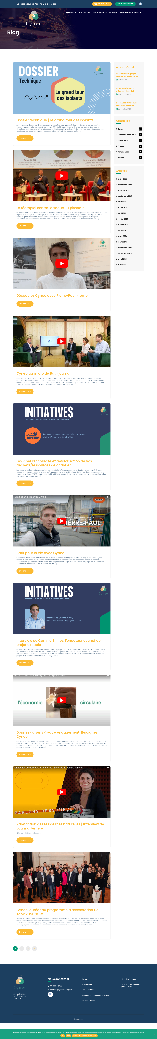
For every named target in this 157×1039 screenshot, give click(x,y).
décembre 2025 (125, 184)
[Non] (154, 1034)
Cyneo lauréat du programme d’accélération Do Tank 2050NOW (50, 927)
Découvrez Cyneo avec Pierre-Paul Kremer (59, 302)
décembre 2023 (125, 247)
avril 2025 (122, 213)
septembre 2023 (125, 253)
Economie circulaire (130, 134)
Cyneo (130, 129)
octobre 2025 (124, 190)
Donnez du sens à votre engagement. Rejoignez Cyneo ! (54, 747)
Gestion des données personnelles (84, 1036)
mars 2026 (122, 179)
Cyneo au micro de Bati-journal (48, 381)
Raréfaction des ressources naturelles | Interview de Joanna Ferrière (56, 840)
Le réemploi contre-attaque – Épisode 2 (56, 213)
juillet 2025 (123, 207)
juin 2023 (122, 265)
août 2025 (122, 202)
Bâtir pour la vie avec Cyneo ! (45, 562)
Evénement (130, 140)
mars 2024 (122, 236)
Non (68, 1036)
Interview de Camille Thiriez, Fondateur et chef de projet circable (58, 653)
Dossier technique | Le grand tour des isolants (54, 123)
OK (63, 1036)
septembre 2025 (125, 196)
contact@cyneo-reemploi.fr (61, 1006)
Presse (130, 146)
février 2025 (123, 219)
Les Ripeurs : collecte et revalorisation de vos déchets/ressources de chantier (61, 472)
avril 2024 (122, 230)
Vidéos (130, 157)
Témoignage (130, 151)
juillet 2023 (123, 259)
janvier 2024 (123, 242)
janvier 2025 (123, 225)
